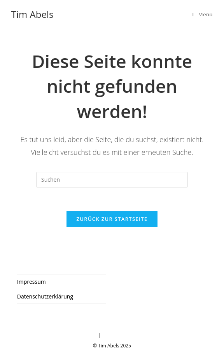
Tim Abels (32, 14)
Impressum (31, 281)
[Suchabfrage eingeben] (112, 179)
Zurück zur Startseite (112, 218)
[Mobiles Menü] (202, 14)
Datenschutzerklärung (45, 296)
